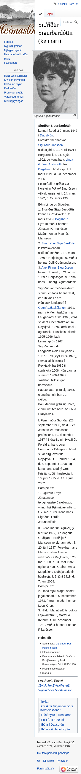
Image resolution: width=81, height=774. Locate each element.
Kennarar (64, 715)
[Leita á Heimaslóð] (70, 22)
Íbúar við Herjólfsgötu (55, 729)
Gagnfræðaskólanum (52, 307)
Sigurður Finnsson (50, 145)
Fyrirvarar (62, 760)
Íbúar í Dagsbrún (52, 724)
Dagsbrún (46, 135)
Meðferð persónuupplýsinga (53, 753)
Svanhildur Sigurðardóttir (58, 243)
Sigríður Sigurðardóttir (58, 209)
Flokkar (44, 701)
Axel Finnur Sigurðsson (57, 267)
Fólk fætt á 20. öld (53, 720)
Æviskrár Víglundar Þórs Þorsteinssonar (56, 708)
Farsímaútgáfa (45, 768)
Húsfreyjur (48, 715)
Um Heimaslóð (45, 760)
